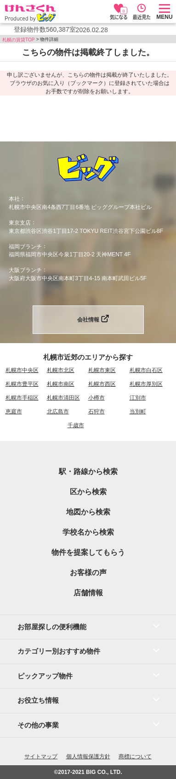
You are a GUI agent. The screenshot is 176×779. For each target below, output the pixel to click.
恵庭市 (14, 411)
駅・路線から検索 (88, 471)
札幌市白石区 (146, 370)
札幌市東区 (102, 370)
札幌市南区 (60, 384)
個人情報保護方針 (88, 756)
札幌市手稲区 (22, 398)
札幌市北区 (60, 370)
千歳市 (76, 425)
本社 (14, 199)
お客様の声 (88, 572)
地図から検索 (88, 512)
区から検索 (88, 492)
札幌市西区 (102, 384)
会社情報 (88, 319)
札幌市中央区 (22, 370)
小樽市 (96, 398)
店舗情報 (88, 593)
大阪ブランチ (25, 270)
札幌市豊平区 (22, 384)
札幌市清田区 (63, 398)
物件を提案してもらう (88, 552)
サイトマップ (40, 756)
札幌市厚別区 (146, 384)
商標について (135, 756)
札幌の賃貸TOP (18, 39)
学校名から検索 (88, 532)
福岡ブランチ (25, 246)
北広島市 (58, 411)
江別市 (138, 398)
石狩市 (96, 411)
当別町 (138, 411)
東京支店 (20, 223)
